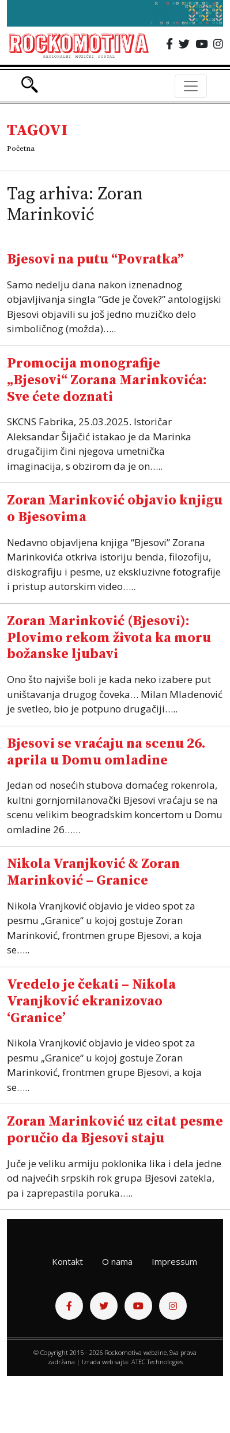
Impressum (174, 1261)
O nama (117, 1261)
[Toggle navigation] (191, 86)
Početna (21, 148)
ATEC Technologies (157, 1361)
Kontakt (67, 1261)
